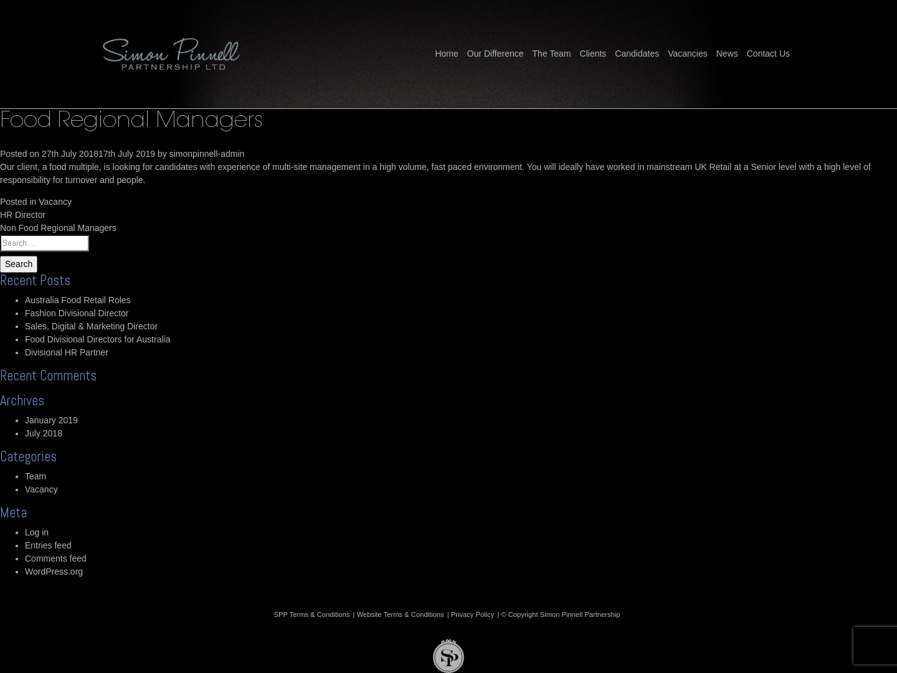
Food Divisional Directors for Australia (97, 339)
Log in (37, 532)
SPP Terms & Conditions (312, 614)
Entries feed (48, 545)
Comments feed (56, 558)
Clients (593, 54)
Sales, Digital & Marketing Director (91, 326)
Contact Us (768, 54)
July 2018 (43, 433)
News (727, 54)
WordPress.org (54, 572)
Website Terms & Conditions (400, 614)
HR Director (22, 215)
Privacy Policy (473, 614)
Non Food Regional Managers (58, 228)
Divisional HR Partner (66, 352)
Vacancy (55, 202)
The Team (552, 54)
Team (35, 476)
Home (446, 54)
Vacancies (688, 54)
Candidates (637, 54)
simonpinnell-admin (207, 154)
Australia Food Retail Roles (78, 300)
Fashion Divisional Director (77, 313)
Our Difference (495, 54)
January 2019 (51, 420)
